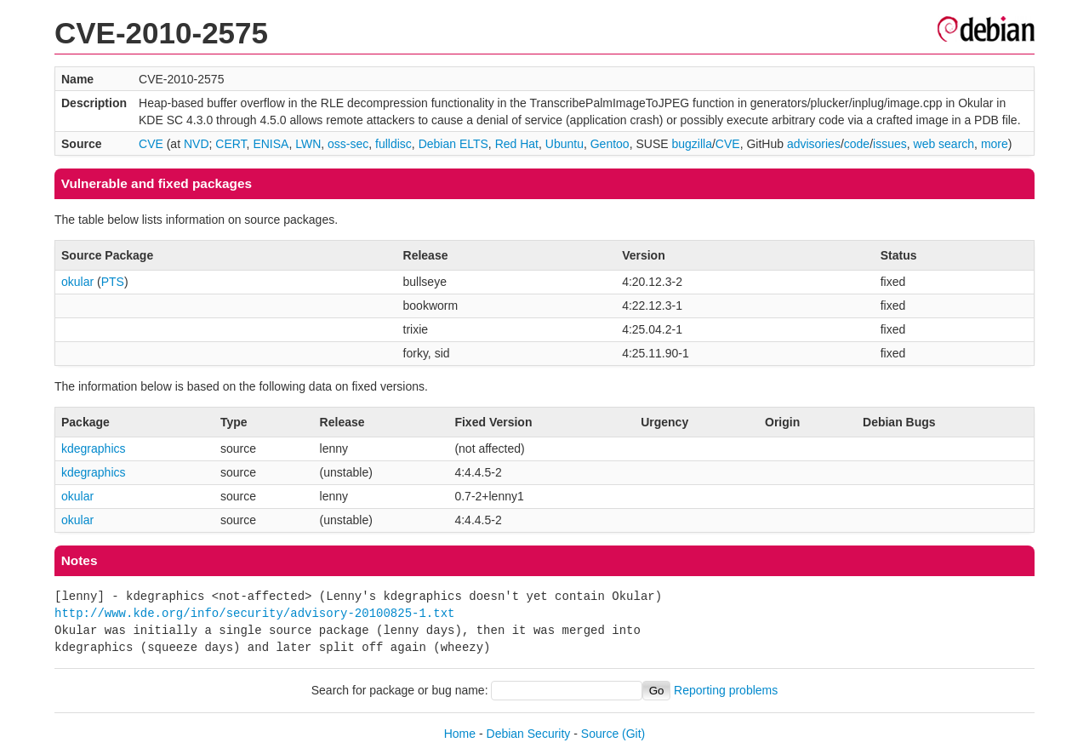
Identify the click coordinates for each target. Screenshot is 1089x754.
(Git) (633, 733)
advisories (814, 144)
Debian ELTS (453, 144)
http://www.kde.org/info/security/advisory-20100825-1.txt (254, 613)
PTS (112, 281)
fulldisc (393, 144)
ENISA (270, 144)
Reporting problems (726, 690)
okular (77, 281)
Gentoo (610, 144)
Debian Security (529, 733)
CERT (230, 144)
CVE (151, 144)
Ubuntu (564, 144)
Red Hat (517, 144)
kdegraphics (93, 448)
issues (890, 144)
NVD (196, 144)
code (856, 144)
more (994, 144)
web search (944, 144)
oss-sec (348, 144)
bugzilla (691, 144)
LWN (308, 144)
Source (600, 733)
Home (460, 733)
